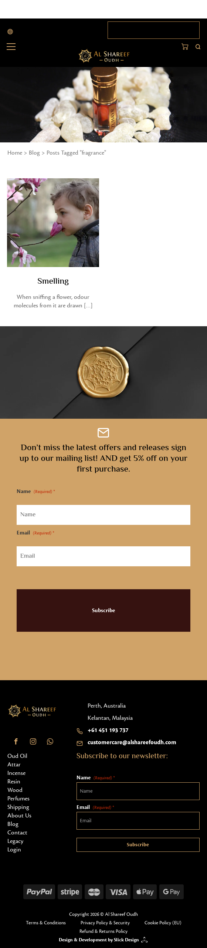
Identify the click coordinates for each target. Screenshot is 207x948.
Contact (17, 832)
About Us (19, 815)
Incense (16, 773)
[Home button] (104, 56)
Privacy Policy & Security (105, 923)
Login (14, 849)
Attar (14, 764)
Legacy (15, 841)
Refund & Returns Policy (103, 931)
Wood (15, 790)
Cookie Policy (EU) (163, 923)
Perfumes (18, 798)
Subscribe (103, 610)
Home (14, 152)
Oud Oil (17, 756)
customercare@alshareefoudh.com (132, 742)
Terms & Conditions (46, 923)
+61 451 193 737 (108, 730)
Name (36, 492)
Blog (34, 152)
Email (35, 533)
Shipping (18, 807)
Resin (13, 781)
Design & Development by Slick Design (99, 940)
